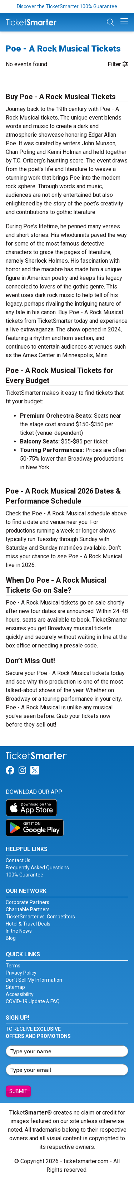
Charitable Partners (28, 909)
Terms (13, 965)
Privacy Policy (21, 973)
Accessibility (20, 994)
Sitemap (15, 987)
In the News (19, 931)
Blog (11, 938)
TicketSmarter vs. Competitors (40, 916)
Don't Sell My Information (34, 980)
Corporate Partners (27, 902)
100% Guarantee (24, 875)
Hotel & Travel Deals (28, 924)
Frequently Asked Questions (37, 867)
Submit (18, 1091)
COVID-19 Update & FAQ (33, 1001)
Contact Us (18, 860)
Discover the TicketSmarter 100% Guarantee (67, 6)
